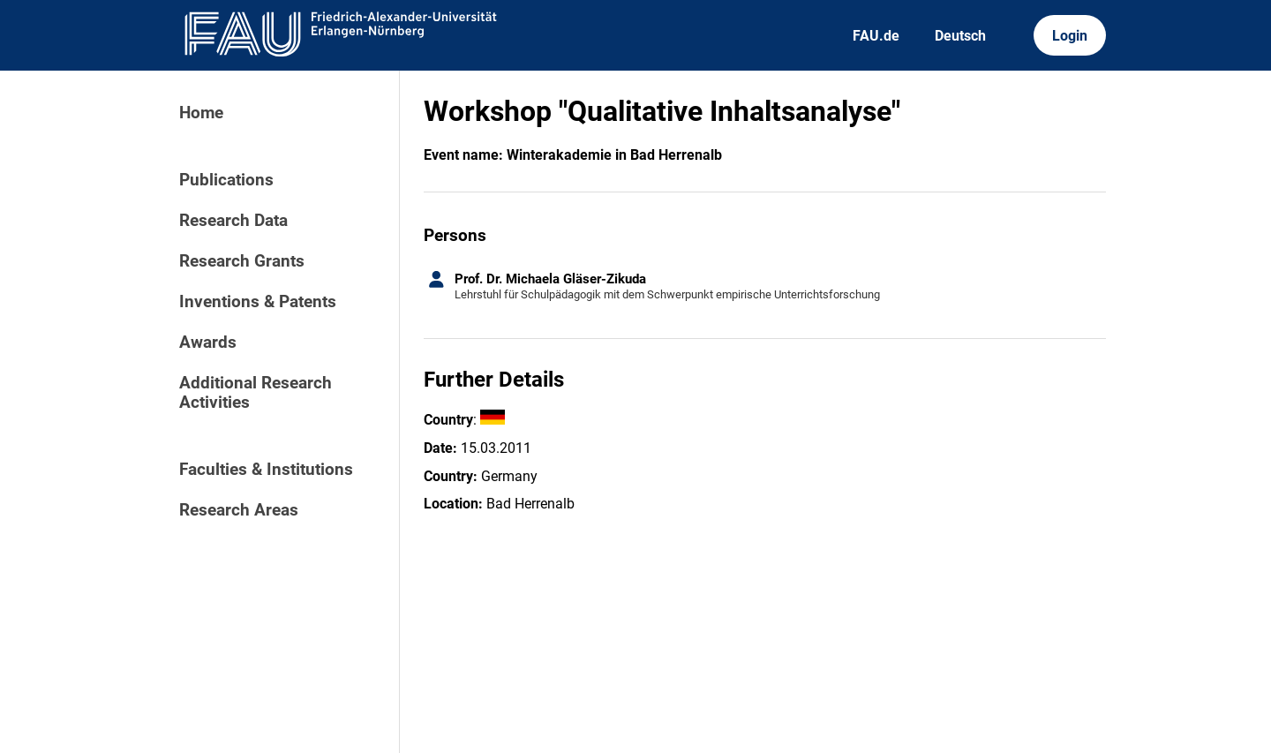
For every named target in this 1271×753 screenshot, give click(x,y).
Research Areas (238, 510)
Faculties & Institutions (266, 469)
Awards (208, 342)
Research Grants (242, 261)
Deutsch (960, 35)
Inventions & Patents (257, 302)
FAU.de (876, 35)
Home (201, 113)
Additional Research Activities (255, 392)
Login (1069, 35)
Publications (226, 180)
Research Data (233, 220)
